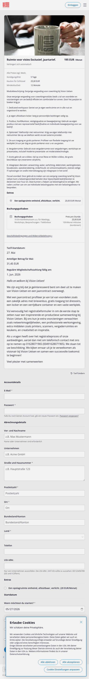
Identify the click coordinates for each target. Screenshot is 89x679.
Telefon (8, 545)
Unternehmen (11, 448)
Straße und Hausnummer (17, 462)
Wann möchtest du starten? (19, 603)
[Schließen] (81, 622)
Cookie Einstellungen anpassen (63, 669)
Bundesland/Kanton (14, 516)
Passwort (9, 405)
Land (6, 530)
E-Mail (7, 390)
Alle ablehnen (48, 662)
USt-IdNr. (9, 559)
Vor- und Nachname (14, 430)
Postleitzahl (10, 487)
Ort (6, 501)
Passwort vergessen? (69, 416)
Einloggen (73, 4)
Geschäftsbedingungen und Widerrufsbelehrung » (29, 235)
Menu (83, 5)
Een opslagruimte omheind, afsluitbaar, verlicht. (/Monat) (43, 588)
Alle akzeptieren (71, 662)
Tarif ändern (79, 373)
